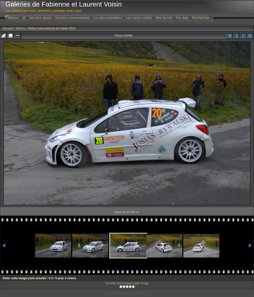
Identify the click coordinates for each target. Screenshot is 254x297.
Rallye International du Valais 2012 (52, 28)
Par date (182, 18)
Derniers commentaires (72, 18)
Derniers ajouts (40, 18)
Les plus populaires (107, 18)
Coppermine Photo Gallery (133, 293)
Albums (13, 18)
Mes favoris (164, 18)
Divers (20, 28)
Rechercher (201, 18)
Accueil (8, 28)
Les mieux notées (139, 18)
